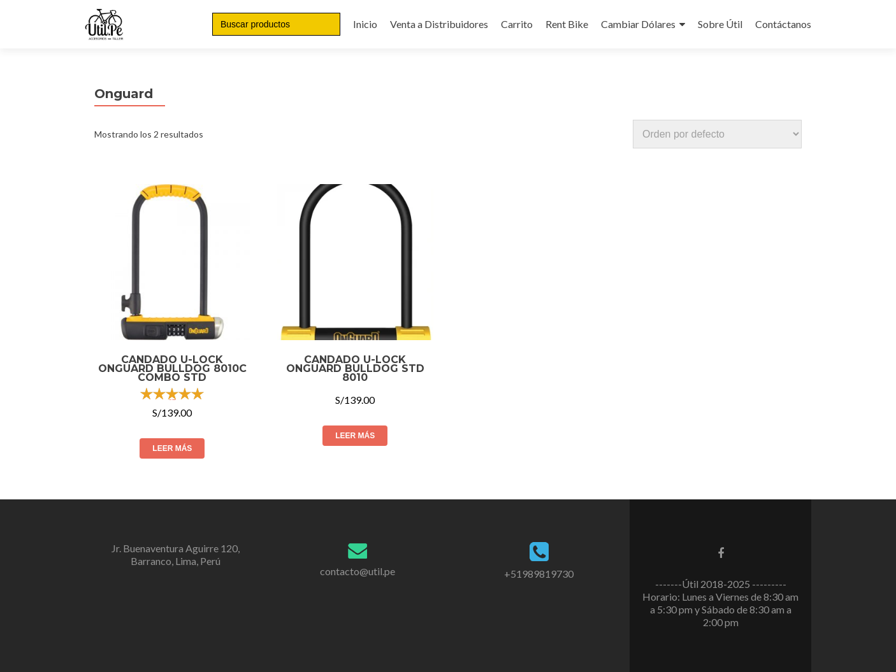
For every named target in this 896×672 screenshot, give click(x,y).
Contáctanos (783, 24)
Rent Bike (567, 24)
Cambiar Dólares (638, 24)
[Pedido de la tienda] (717, 134)
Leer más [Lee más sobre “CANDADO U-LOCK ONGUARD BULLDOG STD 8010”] (355, 435)
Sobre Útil (720, 24)
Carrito (517, 24)
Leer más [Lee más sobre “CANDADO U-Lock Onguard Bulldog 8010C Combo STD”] (172, 448)
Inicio (365, 24)
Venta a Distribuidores (439, 24)
